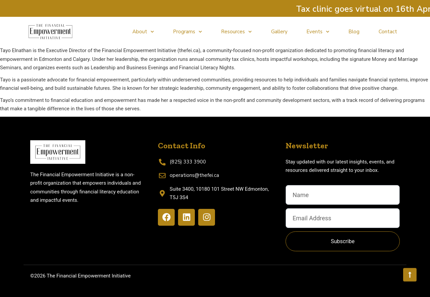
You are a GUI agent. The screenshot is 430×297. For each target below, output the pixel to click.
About (143, 32)
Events (318, 32)
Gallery (279, 31)
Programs (187, 32)
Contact (388, 31)
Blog (353, 31)
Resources (236, 32)
